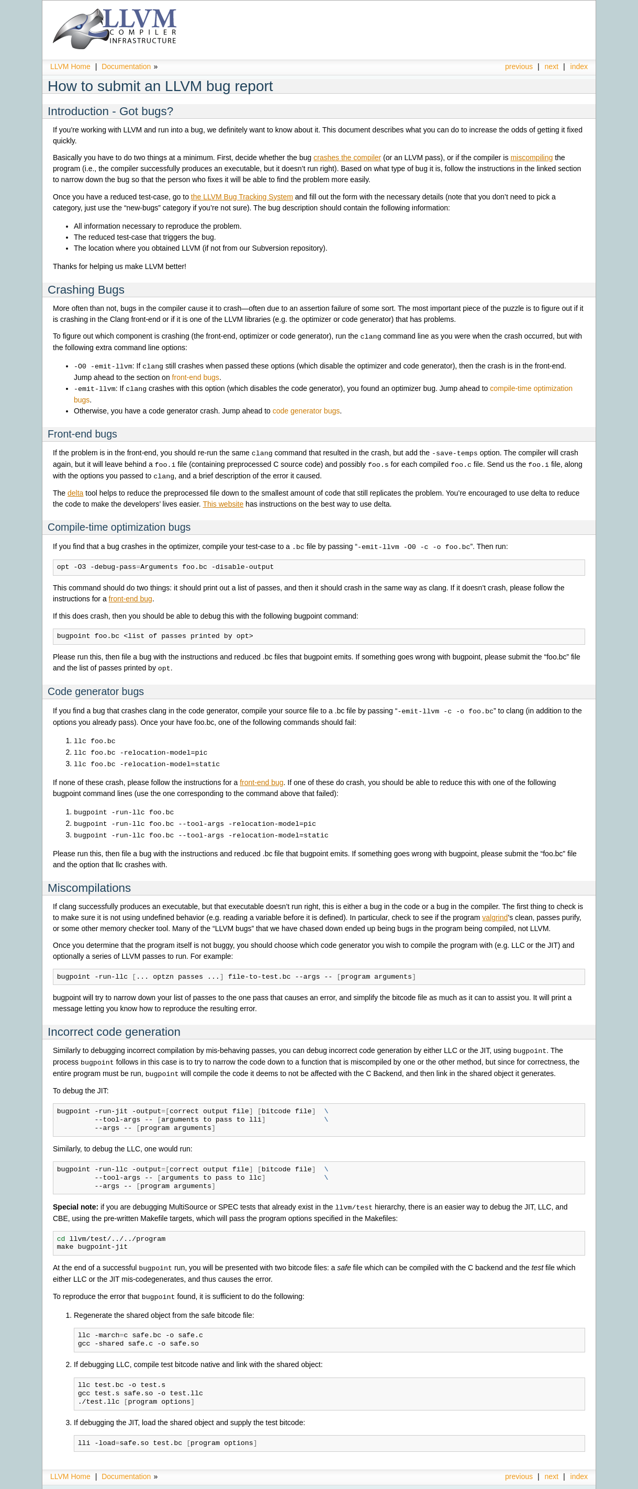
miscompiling (531, 157)
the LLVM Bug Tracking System (242, 197)
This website (223, 501)
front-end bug (130, 595)
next (551, 66)
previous (519, 66)
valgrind (495, 909)
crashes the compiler (347, 157)
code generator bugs (306, 409)
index (579, 66)
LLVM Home (70, 66)
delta (75, 490)
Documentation (126, 66)
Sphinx (566, 1481)
